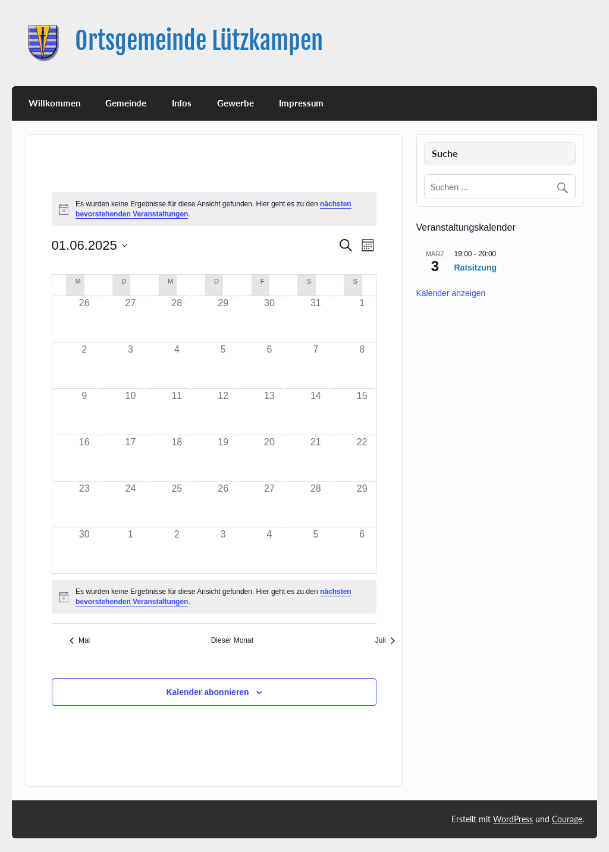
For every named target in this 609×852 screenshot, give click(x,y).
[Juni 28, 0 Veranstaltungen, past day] (316, 504)
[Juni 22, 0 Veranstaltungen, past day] (362, 458)
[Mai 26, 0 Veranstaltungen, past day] (84, 319)
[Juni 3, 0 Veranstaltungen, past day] (131, 365)
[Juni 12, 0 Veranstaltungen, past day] (223, 412)
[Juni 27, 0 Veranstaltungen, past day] (269, 504)
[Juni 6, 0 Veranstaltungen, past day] (269, 365)
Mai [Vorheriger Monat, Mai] (80, 640)
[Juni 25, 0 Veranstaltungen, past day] (176, 504)
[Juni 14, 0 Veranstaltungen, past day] (316, 412)
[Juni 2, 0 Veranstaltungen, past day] (84, 365)
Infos (182, 103)
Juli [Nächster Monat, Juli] (385, 640)
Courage (567, 819)
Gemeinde (125, 103)
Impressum (301, 103)
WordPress (513, 819)
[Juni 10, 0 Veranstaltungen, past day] (131, 412)
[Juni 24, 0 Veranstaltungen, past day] (131, 504)
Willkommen (54, 103)
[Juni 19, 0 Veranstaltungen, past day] (223, 458)
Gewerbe (235, 103)
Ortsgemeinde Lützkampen (199, 41)
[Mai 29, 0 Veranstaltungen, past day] (223, 319)
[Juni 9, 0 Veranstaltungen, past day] (84, 412)
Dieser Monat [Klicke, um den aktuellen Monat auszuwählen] (232, 640)
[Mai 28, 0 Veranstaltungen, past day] (176, 319)
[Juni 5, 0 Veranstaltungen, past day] (223, 365)
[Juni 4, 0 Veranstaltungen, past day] (176, 365)
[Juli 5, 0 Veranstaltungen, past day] (316, 550)
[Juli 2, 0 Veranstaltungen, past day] (176, 550)
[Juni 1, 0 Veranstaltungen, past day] (362, 319)
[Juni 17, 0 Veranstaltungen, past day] (131, 458)
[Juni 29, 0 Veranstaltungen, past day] (362, 504)
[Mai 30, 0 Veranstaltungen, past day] (269, 319)
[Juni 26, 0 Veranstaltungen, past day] (223, 504)
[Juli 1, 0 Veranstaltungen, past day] (131, 550)
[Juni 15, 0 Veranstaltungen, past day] (362, 412)
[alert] (214, 597)
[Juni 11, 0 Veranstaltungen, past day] (176, 412)
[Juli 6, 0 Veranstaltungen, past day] (362, 550)
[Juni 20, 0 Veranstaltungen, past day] (269, 458)
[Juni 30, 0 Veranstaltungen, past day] (84, 550)
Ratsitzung (475, 267)
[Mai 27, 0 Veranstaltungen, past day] (131, 319)
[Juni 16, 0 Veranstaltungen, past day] (84, 458)
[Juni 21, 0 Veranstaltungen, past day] (316, 458)
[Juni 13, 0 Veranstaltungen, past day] (269, 412)
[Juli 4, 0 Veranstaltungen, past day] (269, 550)
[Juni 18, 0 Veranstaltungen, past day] (176, 458)
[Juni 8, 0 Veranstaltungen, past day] (362, 365)
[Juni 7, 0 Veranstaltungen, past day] (316, 365)
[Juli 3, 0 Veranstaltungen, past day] (223, 550)
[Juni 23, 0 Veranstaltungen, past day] (84, 504)
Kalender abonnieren (207, 692)
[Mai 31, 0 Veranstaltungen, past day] (316, 319)
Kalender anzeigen (451, 293)
